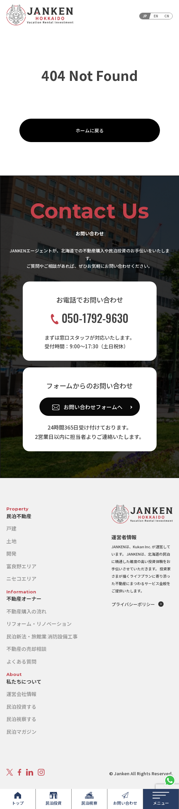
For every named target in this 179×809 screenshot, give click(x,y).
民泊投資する (21, 706)
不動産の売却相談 (26, 648)
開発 (11, 553)
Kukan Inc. (142, 546)
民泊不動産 (18, 515)
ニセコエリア (21, 578)
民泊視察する (21, 718)
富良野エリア (21, 566)
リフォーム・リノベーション (39, 623)
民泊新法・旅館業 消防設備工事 (42, 636)
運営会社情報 (21, 693)
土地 (11, 541)
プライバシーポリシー (133, 604)
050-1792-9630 (89, 318)
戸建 (11, 528)
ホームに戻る (90, 130)
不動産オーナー (23, 598)
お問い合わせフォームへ (93, 407)
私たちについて (23, 681)
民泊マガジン (21, 731)
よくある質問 (21, 661)
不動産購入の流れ (26, 611)
